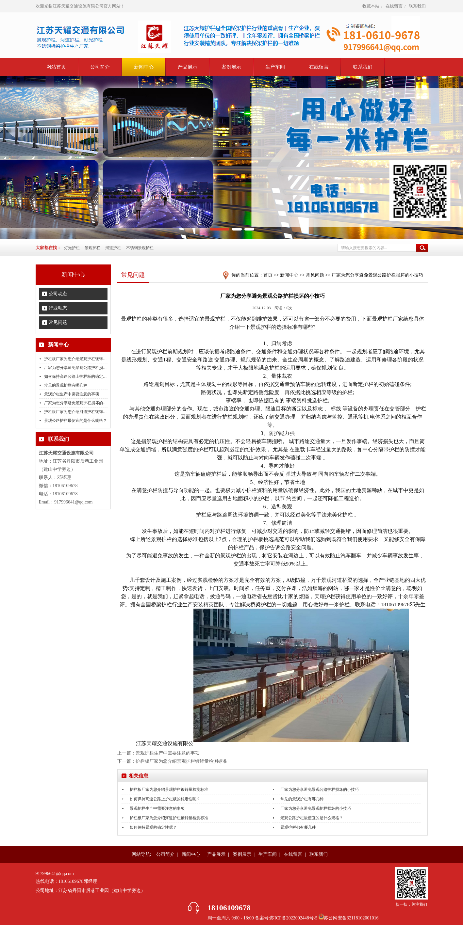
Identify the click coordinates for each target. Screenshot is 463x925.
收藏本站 (370, 6)
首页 (268, 275)
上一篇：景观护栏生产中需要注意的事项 (158, 753)
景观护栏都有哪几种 (298, 827)
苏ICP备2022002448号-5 (294, 918)
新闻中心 (144, 67)
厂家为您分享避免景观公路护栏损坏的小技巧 (83, 367)
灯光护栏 (72, 248)
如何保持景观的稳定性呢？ (153, 827)
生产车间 (275, 67)
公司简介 (100, 67)
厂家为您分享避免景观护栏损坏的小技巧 (79, 403)
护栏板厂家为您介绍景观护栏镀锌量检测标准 (83, 359)
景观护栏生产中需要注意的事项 (71, 394)
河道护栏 (113, 248)
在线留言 (394, 6)
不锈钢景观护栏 (140, 248)
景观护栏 (92, 248)
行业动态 (58, 308)
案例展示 (231, 67)
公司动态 (58, 293)
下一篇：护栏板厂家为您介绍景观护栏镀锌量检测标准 (172, 761)
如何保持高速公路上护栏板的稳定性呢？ (79, 376)
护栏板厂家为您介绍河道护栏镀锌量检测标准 (83, 411)
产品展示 (187, 67)
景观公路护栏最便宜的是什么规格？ (75, 420)
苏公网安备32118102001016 (351, 918)
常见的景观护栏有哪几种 (65, 385)
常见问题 (58, 322)
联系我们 (417, 6)
